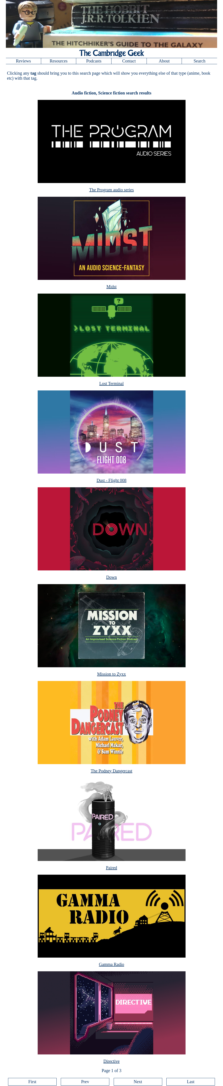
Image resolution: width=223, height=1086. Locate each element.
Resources (59, 61)
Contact (129, 61)
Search (199, 61)
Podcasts (93, 61)
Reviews (23, 61)
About (164, 61)
